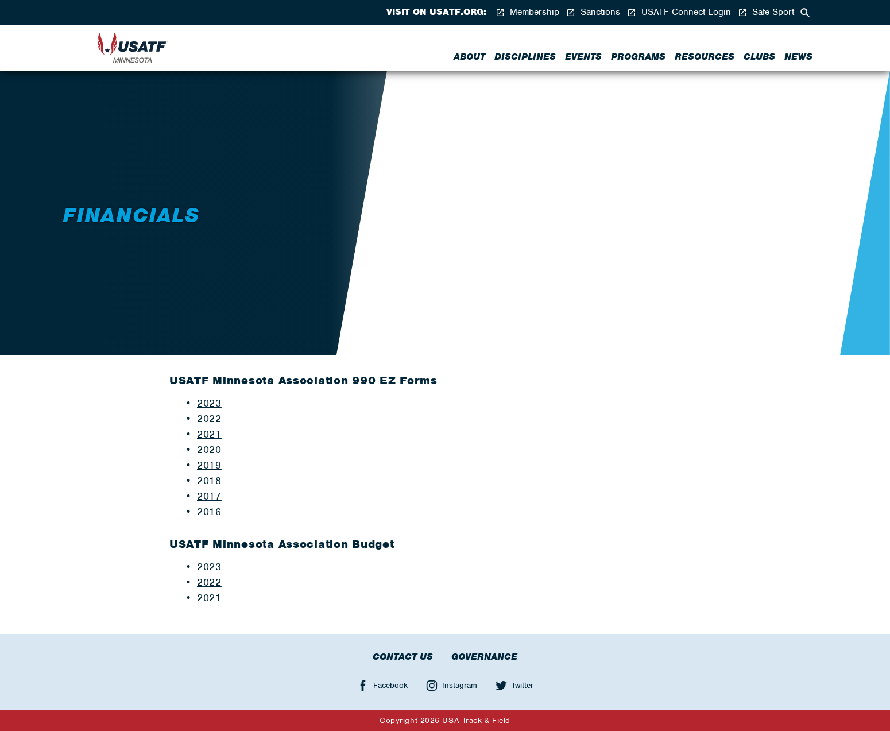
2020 (209, 449)
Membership (527, 12)
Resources (704, 57)
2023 (209, 403)
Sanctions (593, 12)
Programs (638, 57)
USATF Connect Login (679, 12)
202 (206, 418)
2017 (209, 496)
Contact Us (403, 657)
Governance (484, 657)
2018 (209, 480)
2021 (209, 434)
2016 (209, 511)
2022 (209, 582)
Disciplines (525, 57)
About (469, 57)
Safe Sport (766, 12)
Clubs (759, 57)
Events (583, 57)
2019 (209, 465)
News (798, 57)
